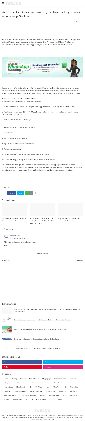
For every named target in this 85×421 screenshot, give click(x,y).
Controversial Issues (60, 379)
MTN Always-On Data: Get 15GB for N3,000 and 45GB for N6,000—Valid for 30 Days (42, 221)
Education (73, 379)
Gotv (49, 383)
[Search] (82, 3)
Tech (8, 187)
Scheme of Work (51, 391)
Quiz (64, 387)
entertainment (18, 383)
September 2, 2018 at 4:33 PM (17, 238)
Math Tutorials (20, 387)
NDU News (39, 387)
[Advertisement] (42, 31)
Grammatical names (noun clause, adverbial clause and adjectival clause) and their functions (43, 320)
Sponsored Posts (54, 395)
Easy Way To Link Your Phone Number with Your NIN (68, 220)
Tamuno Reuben (14, 236)
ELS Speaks (7, 383)
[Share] (81, 21)
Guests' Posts (58, 383)
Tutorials (51, 399)
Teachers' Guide (17, 399)
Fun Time (41, 383)
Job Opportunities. (71, 383)
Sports (64, 395)
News (47, 387)
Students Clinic (74, 395)
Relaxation (7, 391)
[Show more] (36, 193)
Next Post (80, 260)
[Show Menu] (3, 3)
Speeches (42, 395)
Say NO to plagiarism (36, 391)
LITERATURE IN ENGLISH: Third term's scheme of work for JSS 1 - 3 (37, 348)
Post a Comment (42, 253)
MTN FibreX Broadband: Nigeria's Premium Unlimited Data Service (14, 220)
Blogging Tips (46, 379)
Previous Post (6, 260)
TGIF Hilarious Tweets (39, 399)
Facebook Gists (30, 383)
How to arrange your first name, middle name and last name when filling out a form (40, 329)
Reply (6, 245)
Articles (6, 379)
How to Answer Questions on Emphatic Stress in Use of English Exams (36, 339)
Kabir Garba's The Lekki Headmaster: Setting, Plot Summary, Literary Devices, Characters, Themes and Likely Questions (47, 310)
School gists (73, 391)
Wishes (60, 399)
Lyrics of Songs (8, 387)
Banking (14, 379)
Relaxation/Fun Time (20, 391)
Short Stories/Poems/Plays (28, 395)
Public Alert (56, 387)
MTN (30, 387)
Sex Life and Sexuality (10, 395)
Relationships (74, 387)
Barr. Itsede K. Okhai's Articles (29, 379)
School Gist (62, 391)
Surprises (6, 399)
